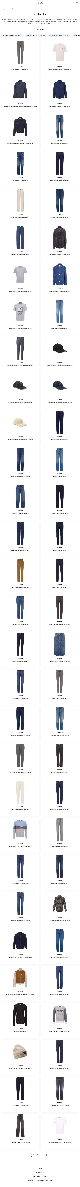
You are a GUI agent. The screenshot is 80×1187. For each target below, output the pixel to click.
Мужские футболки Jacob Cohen (59, 35)
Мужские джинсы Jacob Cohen (36, 35)
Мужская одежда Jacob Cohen (12, 35)
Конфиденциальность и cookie (40, 1180)
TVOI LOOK (40, 3)
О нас (40, 1169)
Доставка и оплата (39, 1176)
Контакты (40, 1172)
